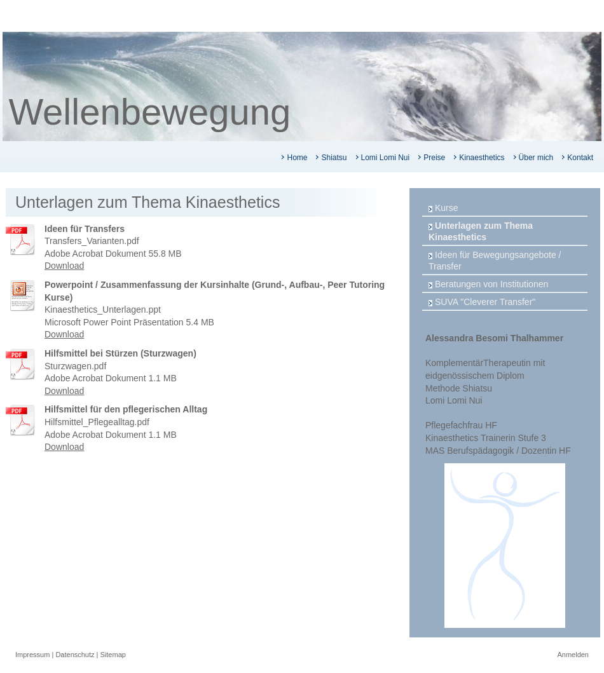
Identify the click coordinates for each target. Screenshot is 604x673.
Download (64, 266)
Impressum (32, 654)
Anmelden (573, 654)
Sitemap (113, 654)
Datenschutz (74, 654)
